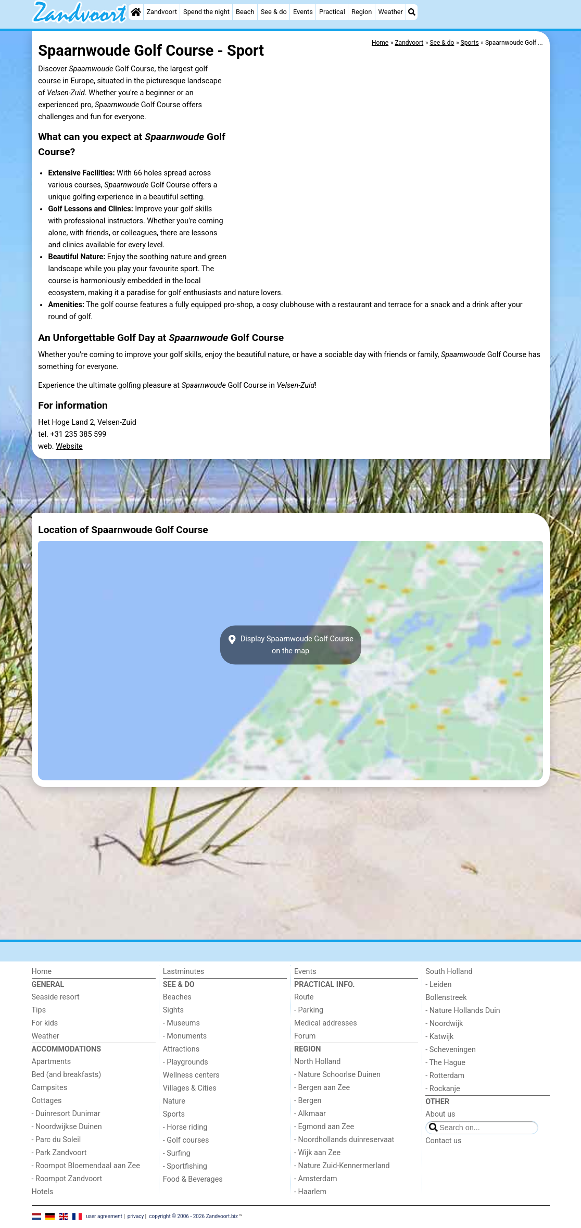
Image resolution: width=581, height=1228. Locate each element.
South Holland (448, 971)
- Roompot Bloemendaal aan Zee (86, 1165)
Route (303, 997)
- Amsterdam (315, 1178)
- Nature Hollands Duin (462, 1010)
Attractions (181, 1049)
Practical (332, 12)
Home (42, 971)
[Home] (136, 12)
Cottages (47, 1100)
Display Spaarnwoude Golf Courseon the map (290, 645)
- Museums (181, 1023)
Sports (174, 1114)
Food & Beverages (193, 1179)
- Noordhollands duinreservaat (344, 1139)
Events (303, 12)
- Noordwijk (444, 1023)
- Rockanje (442, 1088)
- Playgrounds (185, 1062)
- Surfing (177, 1153)
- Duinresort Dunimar (66, 1113)
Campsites (50, 1087)
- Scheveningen (450, 1049)
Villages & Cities (190, 1088)
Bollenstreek (445, 997)
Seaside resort (56, 997)
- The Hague (445, 1062)
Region (361, 12)
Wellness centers (191, 1075)
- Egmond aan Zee (324, 1126)
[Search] (412, 12)
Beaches (177, 997)
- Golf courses (186, 1140)
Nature (174, 1101)
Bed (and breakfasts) (67, 1074)
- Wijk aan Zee (317, 1152)
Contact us (443, 1140)
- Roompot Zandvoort (67, 1178)
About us (440, 1114)
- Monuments (185, 1036)
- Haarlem (310, 1191)
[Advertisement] (291, 485)
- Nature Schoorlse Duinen (337, 1074)
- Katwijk (439, 1036)
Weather (390, 12)
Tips (39, 1010)
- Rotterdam (444, 1075)
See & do (274, 12)
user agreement (104, 1216)
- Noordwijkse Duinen (67, 1126)
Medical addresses (325, 1023)
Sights (173, 1010)
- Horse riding (185, 1127)
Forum (304, 1036)
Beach (245, 12)
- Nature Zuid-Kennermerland (342, 1165)
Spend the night (206, 12)
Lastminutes (183, 971)
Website (69, 446)
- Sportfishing (185, 1166)
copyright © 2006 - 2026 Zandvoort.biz (193, 1216)
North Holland (317, 1061)
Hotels (43, 1191)
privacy (136, 1216)
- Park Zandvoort (59, 1152)
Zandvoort (161, 12)
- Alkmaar (310, 1113)
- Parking (308, 1010)
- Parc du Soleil (56, 1139)
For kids (45, 1023)
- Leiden (438, 984)
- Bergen (308, 1100)
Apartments (51, 1061)
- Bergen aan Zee (322, 1087)
